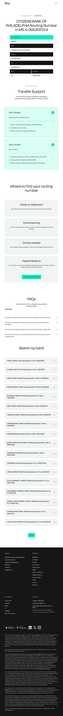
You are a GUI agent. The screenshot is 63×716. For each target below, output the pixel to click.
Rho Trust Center (10, 613)
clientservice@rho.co (38, 603)
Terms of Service (37, 572)
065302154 (38, 16)
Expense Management (11, 562)
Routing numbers (26, 16)
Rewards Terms (37, 575)
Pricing (34, 562)
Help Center (36, 567)
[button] (56, 3)
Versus (34, 582)
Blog (6, 606)
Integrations (8, 570)
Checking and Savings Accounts (15, 557)
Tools (34, 580)
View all (31, 535)
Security (35, 585)
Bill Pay (7, 565)
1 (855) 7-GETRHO (38, 601)
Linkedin (7, 611)
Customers (35, 565)
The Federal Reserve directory (31, 277)
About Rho (8, 601)
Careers (7, 603)
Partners (35, 560)
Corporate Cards (10, 560)
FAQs (34, 570)
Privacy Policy (36, 577)
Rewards (35, 557)
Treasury (7, 567)
